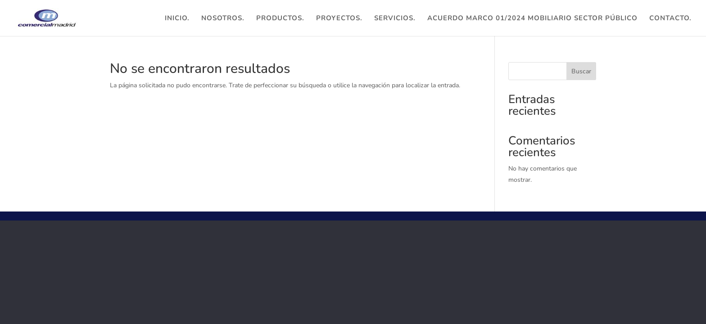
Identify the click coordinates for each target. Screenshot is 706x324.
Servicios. (395, 18)
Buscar (581, 71)
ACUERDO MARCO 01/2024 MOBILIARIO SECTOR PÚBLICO (532, 18)
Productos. (280, 18)
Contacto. (670, 18)
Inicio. (177, 18)
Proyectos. (339, 18)
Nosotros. (222, 18)
